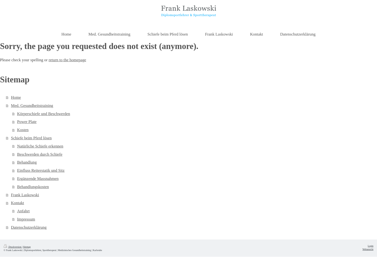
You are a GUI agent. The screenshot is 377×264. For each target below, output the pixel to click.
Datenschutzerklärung (29, 227)
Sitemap (27, 247)
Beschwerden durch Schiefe (40, 154)
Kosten (23, 130)
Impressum (26, 219)
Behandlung (27, 162)
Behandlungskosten (33, 186)
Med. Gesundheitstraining (32, 105)
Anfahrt (23, 211)
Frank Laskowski (25, 195)
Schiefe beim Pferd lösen (31, 138)
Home (16, 97)
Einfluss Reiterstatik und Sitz (41, 170)
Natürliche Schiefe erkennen (40, 146)
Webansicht (368, 249)
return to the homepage (67, 60)
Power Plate (27, 121)
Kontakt (17, 203)
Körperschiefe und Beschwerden (43, 113)
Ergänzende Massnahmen (38, 178)
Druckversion (13, 247)
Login (370, 246)
